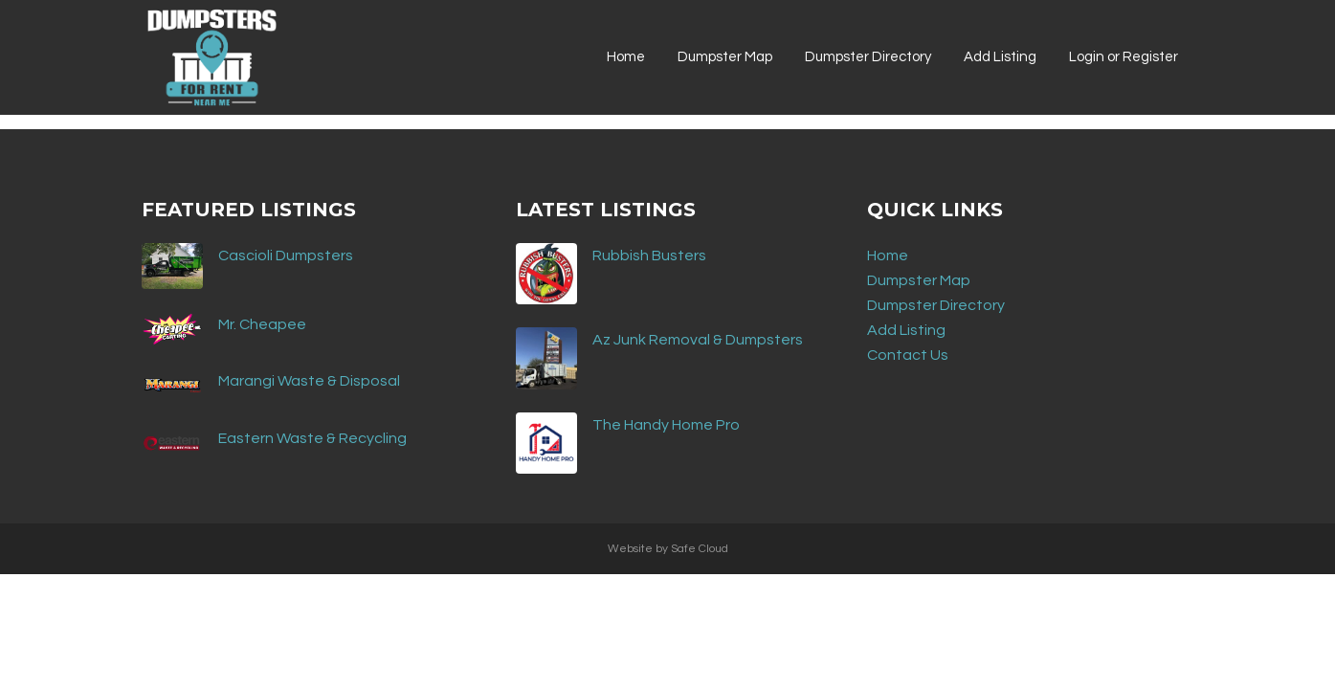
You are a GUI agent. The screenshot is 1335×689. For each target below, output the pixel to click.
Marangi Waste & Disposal (309, 381)
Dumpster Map (918, 280)
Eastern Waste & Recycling (312, 438)
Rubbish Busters (649, 255)
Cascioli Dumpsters (285, 255)
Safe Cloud (699, 549)
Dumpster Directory (936, 305)
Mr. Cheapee (262, 324)
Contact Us (907, 355)
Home (887, 255)
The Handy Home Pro (666, 425)
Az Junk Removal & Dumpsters (697, 339)
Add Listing (906, 330)
